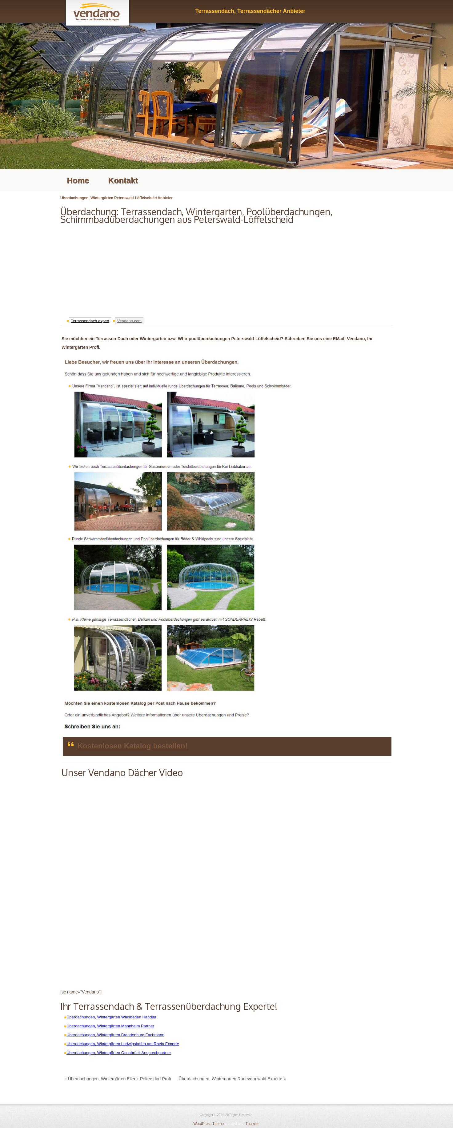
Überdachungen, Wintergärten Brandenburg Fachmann (115, 1035)
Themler (252, 1124)
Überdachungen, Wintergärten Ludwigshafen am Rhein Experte (122, 1043)
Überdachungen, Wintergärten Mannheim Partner (110, 1026)
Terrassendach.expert (90, 320)
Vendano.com (129, 320)
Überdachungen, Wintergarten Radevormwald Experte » (232, 1078)
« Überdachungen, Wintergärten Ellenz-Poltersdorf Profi (117, 1078)
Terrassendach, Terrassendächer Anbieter (250, 11)
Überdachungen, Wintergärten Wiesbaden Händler (111, 1017)
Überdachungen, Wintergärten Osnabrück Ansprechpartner (118, 1052)
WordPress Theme (208, 1124)
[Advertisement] (226, 269)
